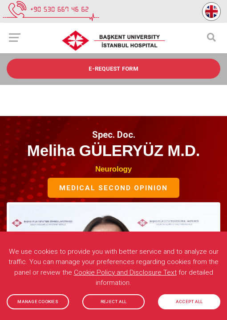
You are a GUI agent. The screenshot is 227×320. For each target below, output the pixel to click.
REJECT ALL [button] (114, 301)
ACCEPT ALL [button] (189, 301)
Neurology (113, 169)
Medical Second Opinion (113, 188)
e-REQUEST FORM (113, 68)
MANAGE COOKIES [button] (37, 301)
